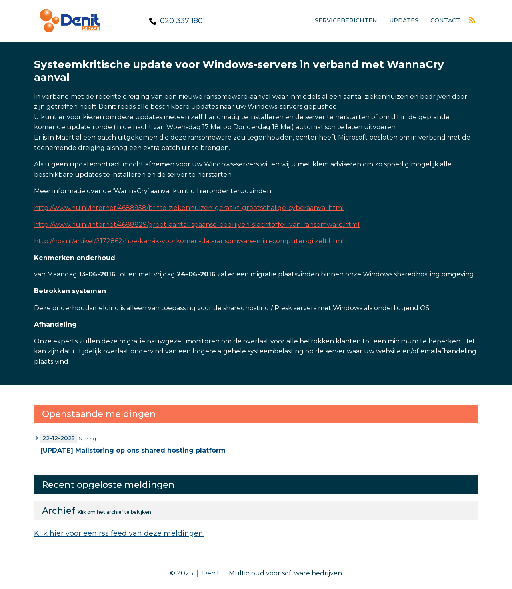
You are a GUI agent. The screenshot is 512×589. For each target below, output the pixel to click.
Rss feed (472, 20)
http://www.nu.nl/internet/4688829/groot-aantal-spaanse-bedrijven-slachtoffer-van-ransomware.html (197, 224)
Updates (403, 20)
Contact (445, 20)
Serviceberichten (346, 20)
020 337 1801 (182, 20)
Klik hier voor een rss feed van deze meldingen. (119, 533)
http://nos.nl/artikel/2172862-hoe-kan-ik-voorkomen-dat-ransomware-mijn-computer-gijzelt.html (189, 241)
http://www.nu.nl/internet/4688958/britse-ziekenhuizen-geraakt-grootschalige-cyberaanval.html (189, 208)
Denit (211, 573)
